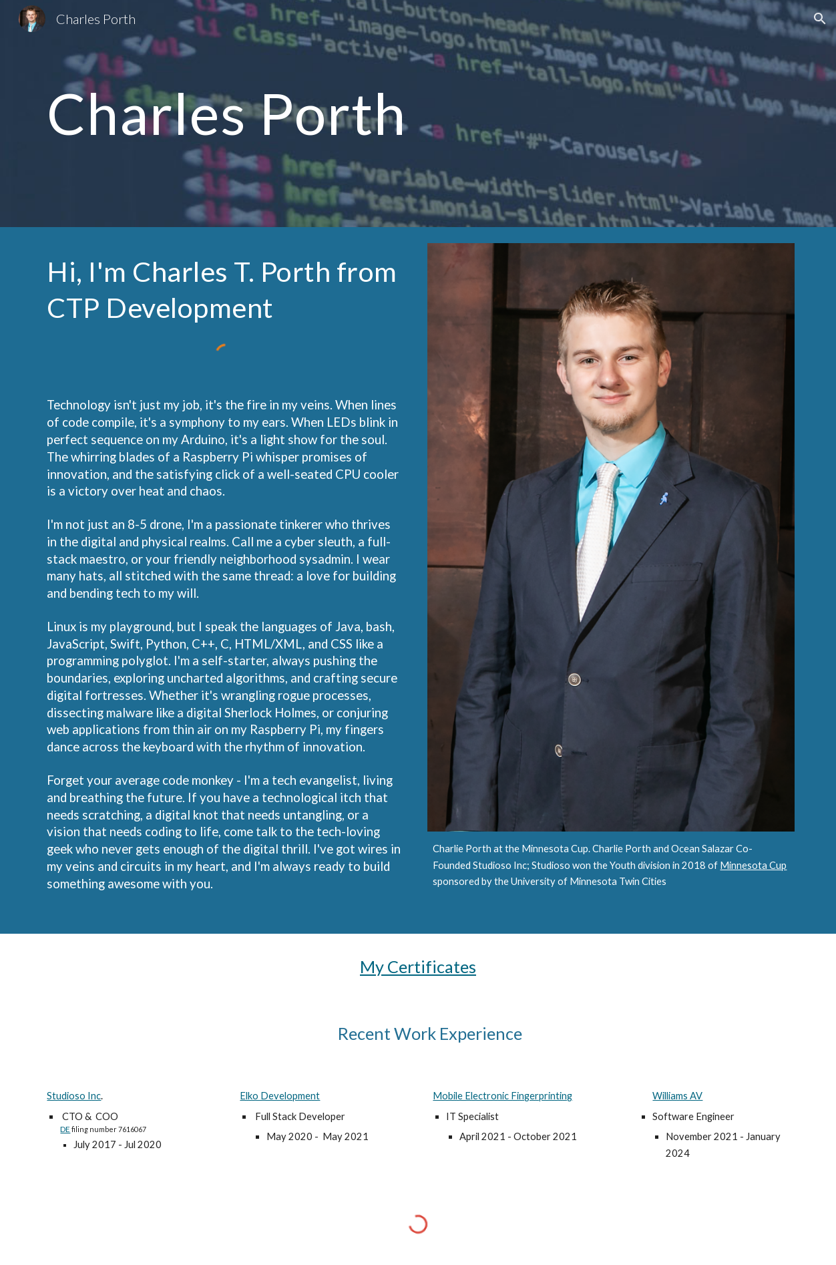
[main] (417, 113)
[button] (820, 19)
